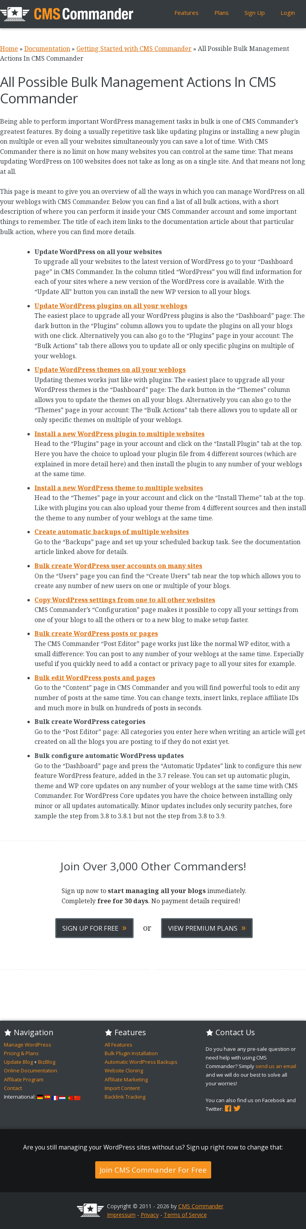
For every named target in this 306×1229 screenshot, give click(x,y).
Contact (13, 1088)
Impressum (121, 1214)
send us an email (275, 1066)
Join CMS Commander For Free (153, 1170)
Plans (221, 12)
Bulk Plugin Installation (131, 1053)
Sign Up (254, 12)
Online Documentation (30, 1070)
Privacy (150, 1214)
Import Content (122, 1088)
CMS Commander (200, 1206)
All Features (118, 1044)
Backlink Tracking (125, 1096)
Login (288, 12)
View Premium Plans (207, 927)
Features (186, 12)
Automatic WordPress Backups (141, 1061)
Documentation (47, 48)
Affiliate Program (23, 1079)
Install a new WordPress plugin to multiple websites (119, 434)
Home (9, 48)
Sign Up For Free (94, 927)
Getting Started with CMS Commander (134, 48)
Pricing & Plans (21, 1053)
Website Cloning (124, 1070)
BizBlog (46, 1061)
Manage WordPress (27, 1044)
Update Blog (18, 1061)
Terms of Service (185, 1214)
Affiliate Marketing (126, 1079)
